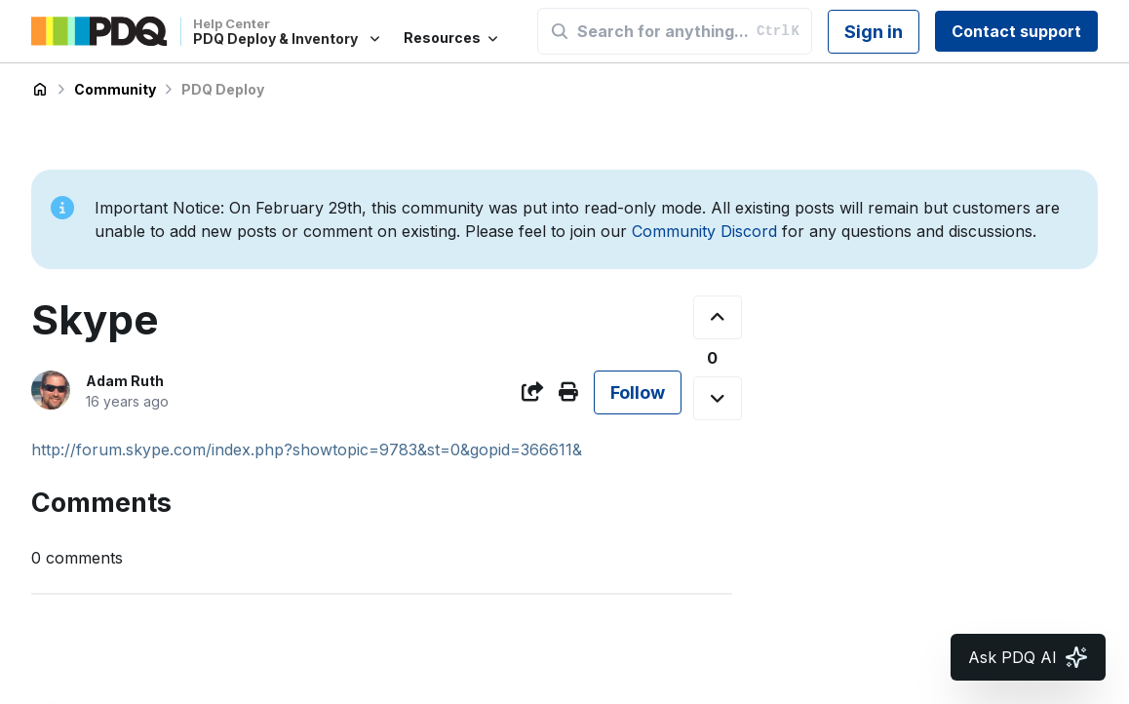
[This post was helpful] (717, 317)
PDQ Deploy (222, 89)
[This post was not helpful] (717, 398)
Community (115, 89)
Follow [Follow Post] (637, 392)
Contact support (1016, 31)
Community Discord (704, 231)
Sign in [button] (873, 31)
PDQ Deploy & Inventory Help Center (40, 89)
